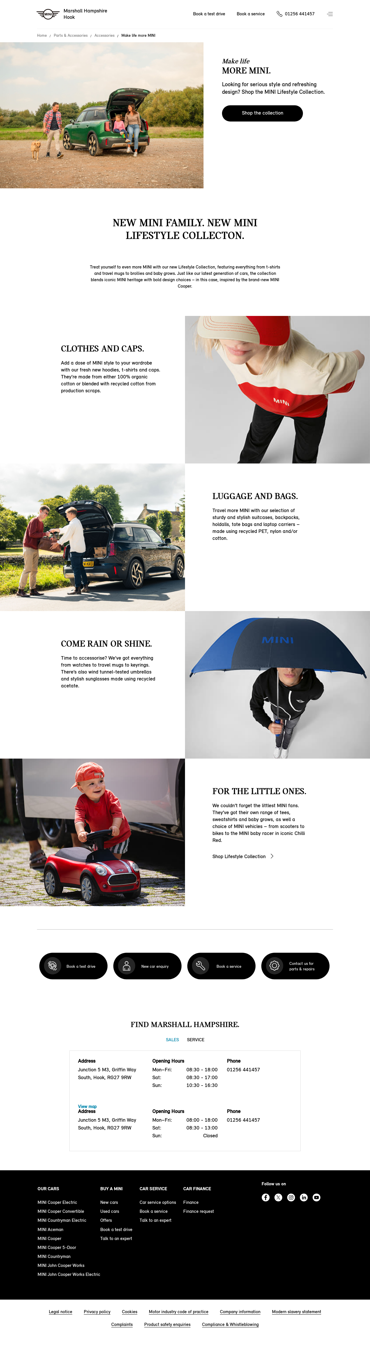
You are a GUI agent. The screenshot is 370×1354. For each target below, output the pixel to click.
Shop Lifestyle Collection (239, 856)
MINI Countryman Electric (62, 1220)
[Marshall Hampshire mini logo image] (72, 14)
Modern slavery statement (296, 1311)
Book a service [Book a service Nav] (251, 13)
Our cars (48, 1188)
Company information (240, 1311)
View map (87, 1106)
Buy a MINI (111, 1188)
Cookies (129, 1311)
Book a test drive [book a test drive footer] (116, 1229)
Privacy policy (97, 1311)
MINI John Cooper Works (61, 1265)
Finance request (198, 1211)
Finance (191, 1202)
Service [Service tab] (195, 1039)
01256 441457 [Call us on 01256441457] (300, 13)
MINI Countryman (54, 1256)
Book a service (154, 1211)
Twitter (278, 1197)
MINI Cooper (49, 1238)
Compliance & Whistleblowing (230, 1324)
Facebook (265, 1197)
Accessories (104, 36)
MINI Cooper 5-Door (57, 1247)
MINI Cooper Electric (57, 1202)
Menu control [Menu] (330, 14)
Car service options (158, 1202)
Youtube (316, 1197)
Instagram (291, 1197)
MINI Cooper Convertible (61, 1211)
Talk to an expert (116, 1238)
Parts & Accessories (71, 36)
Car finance (197, 1188)
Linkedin (303, 1197)
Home (42, 36)
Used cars (109, 1211)
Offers (106, 1220)
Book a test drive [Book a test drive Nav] (209, 13)
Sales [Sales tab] (172, 1039)
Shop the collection (262, 113)
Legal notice (60, 1311)
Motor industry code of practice (178, 1311)
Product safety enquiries (167, 1324)
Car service (153, 1188)
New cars (109, 1202)
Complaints (122, 1324)
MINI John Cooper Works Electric (69, 1274)
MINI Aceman (50, 1229)
